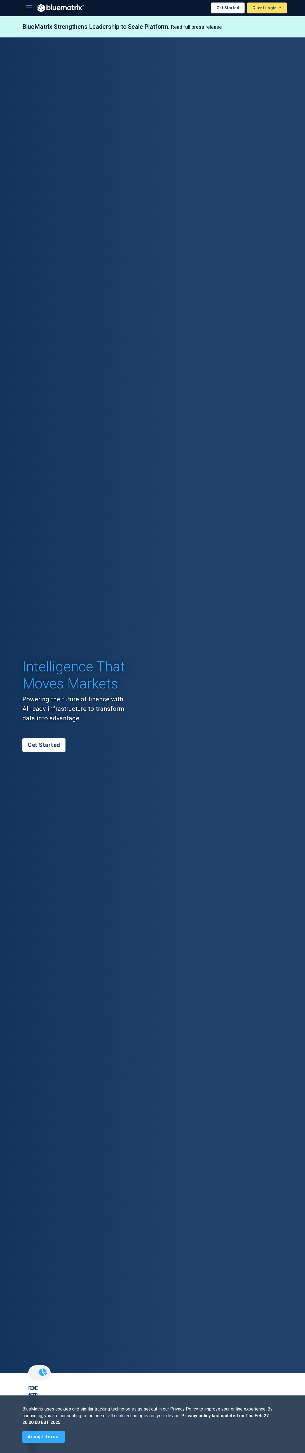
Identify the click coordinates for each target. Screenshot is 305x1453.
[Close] (43, 1437)
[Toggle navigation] (29, 8)
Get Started (228, 8)
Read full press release (196, 27)
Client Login (265, 8)
